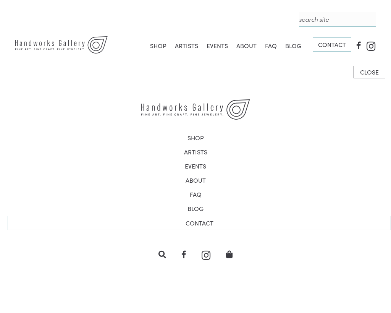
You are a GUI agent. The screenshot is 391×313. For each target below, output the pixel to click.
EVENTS (217, 46)
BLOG (293, 46)
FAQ (271, 46)
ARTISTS (186, 46)
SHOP (158, 46)
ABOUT (246, 46)
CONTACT (332, 45)
